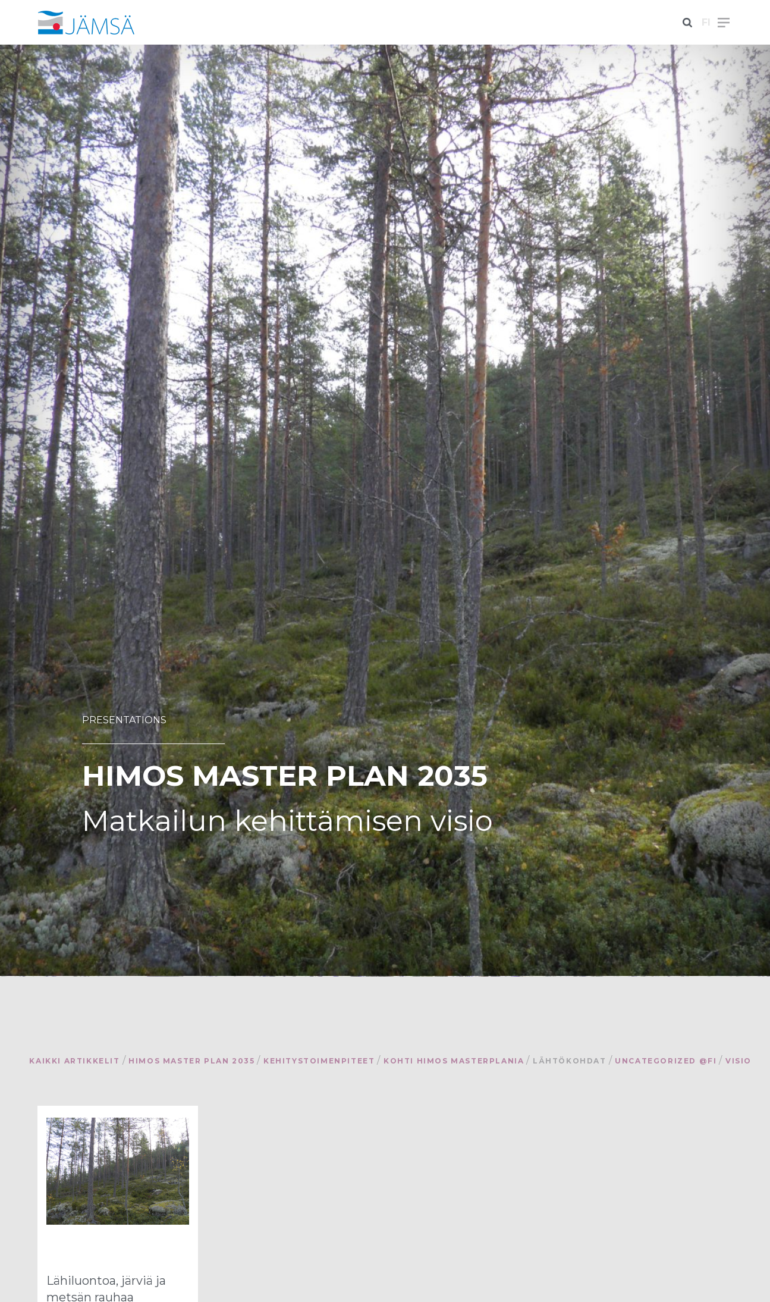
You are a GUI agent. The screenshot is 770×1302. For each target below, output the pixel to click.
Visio (738, 1060)
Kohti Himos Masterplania (454, 1060)
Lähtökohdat (569, 1060)
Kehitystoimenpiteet (319, 1060)
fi (706, 22)
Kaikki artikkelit (74, 1060)
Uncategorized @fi (665, 1060)
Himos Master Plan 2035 (191, 1060)
